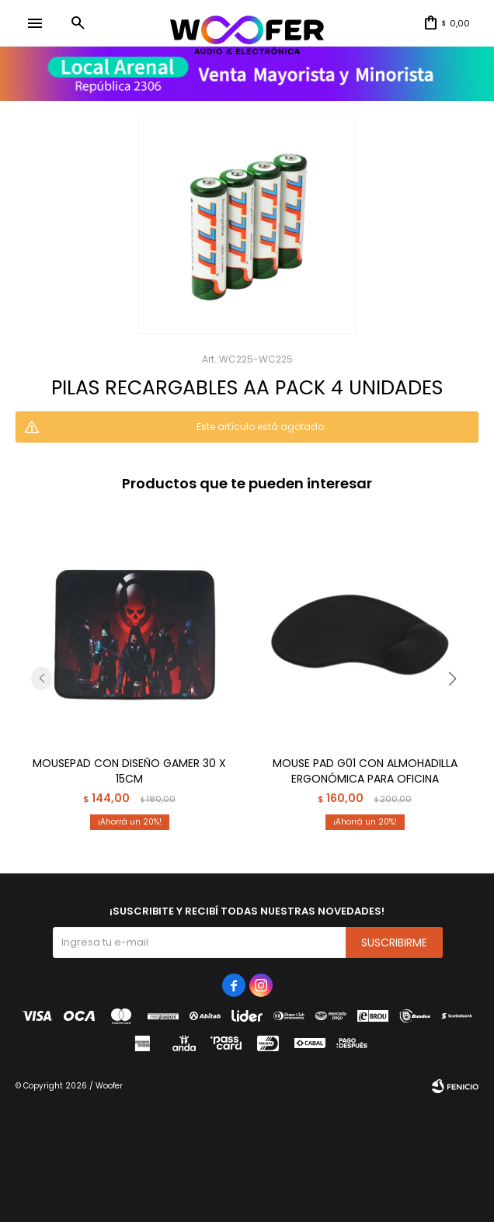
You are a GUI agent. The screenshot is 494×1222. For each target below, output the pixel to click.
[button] (77, 23)
